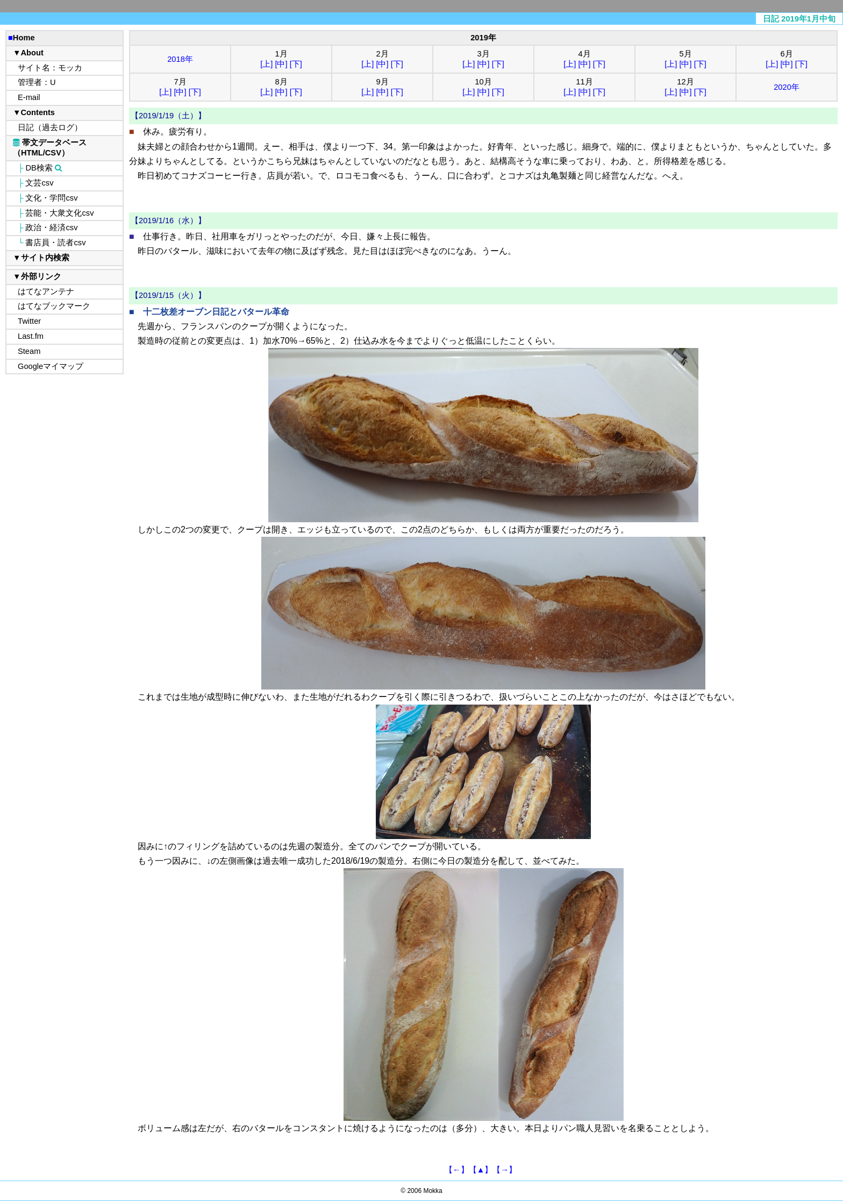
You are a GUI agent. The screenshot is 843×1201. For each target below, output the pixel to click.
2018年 (180, 59)
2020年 (786, 87)
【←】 (457, 1170)
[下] (296, 64)
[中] (281, 64)
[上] (266, 64)
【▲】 (481, 1170)
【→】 (504, 1170)
